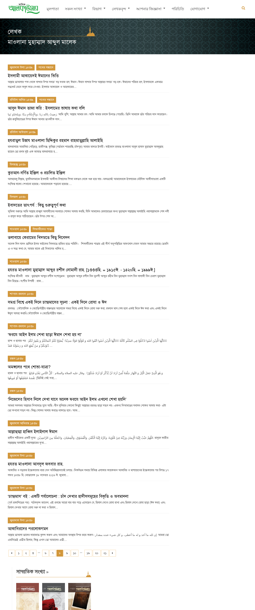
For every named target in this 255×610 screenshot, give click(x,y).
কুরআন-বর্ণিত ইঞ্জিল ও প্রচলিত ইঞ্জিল (36, 172)
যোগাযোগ (197, 9)
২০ (96, 553)
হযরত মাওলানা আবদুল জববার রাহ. (35, 464)
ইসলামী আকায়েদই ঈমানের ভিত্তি (33, 75)
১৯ (88, 553)
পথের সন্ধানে (45, 67)
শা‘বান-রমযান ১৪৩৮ (22, 294)
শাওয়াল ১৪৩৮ (18, 229)
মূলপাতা (53, 9)
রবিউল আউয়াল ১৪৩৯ (23, 132)
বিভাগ (97, 9)
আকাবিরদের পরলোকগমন (28, 528)
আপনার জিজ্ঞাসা (148, 9)
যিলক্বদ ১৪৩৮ (18, 197)
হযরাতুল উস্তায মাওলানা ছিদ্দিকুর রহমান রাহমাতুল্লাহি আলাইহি (55, 140)
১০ (74, 553)
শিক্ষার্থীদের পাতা (42, 229)
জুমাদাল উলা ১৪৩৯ (21, 67)
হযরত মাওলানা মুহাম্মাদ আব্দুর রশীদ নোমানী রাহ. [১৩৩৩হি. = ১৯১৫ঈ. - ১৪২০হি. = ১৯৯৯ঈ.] (81, 270)
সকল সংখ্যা (73, 9)
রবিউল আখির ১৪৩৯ (21, 100)
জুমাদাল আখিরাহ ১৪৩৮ (23, 423)
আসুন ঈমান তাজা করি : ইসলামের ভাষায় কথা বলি (46, 108)
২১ (105, 553)
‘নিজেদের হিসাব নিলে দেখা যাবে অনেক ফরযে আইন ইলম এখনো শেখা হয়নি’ (67, 399)
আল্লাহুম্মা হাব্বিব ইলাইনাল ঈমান (32, 431)
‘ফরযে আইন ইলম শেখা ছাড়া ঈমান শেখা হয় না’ (45, 334)
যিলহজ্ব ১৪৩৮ (18, 164)
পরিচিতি (178, 9)
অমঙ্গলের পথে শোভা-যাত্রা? (29, 367)
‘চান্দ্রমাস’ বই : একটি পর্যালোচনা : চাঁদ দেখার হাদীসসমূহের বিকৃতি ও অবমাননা (68, 496)
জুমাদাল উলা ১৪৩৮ (21, 455)
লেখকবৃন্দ (119, 9)
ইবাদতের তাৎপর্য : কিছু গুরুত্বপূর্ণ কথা (37, 205)
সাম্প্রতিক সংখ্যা (192, 69)
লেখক (15, 32)
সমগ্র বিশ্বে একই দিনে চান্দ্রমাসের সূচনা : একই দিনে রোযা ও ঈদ (57, 302)
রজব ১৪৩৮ (17, 358)
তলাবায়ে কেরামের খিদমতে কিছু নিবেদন (39, 237)
